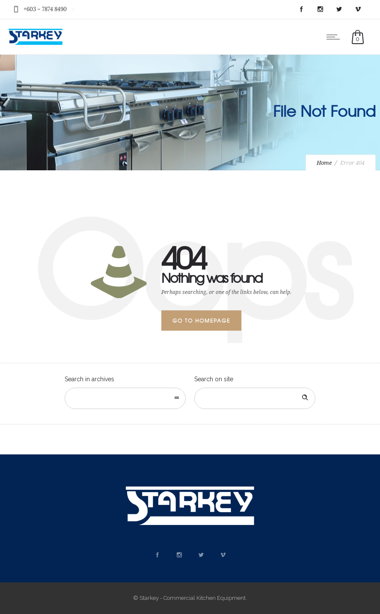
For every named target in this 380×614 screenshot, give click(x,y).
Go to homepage (201, 320)
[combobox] (125, 398)
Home (324, 163)
